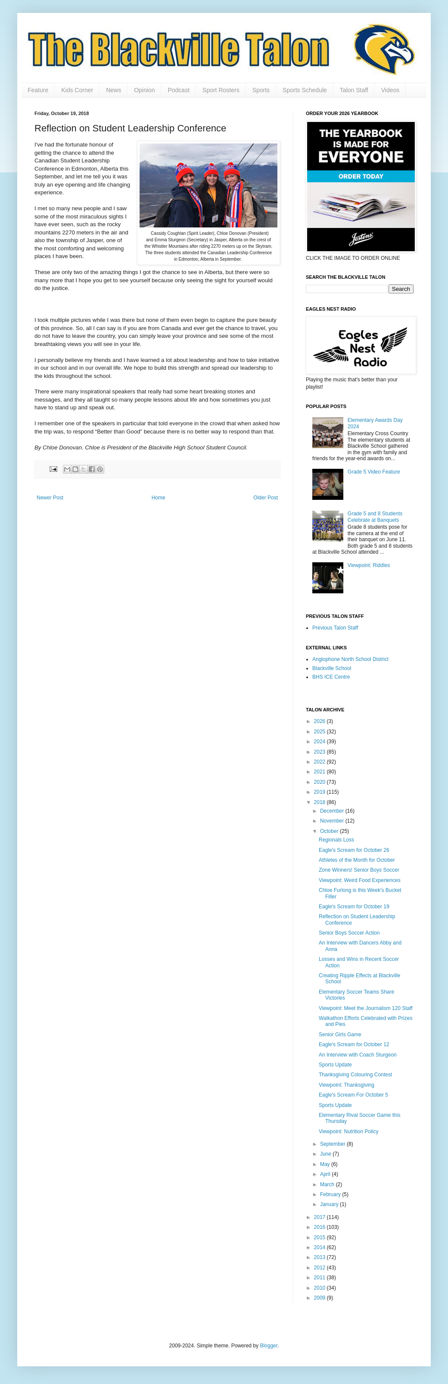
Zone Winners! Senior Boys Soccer (359, 870)
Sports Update (335, 1065)
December (332, 811)
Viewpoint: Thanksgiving (346, 1085)
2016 (320, 1227)
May (325, 1164)
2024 (320, 742)
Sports (261, 90)
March (328, 1184)
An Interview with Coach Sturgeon (358, 1055)
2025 (320, 732)
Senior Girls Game (340, 1035)
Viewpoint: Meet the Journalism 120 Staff (366, 1008)
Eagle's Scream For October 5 (353, 1095)
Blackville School (331, 668)
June (326, 1154)
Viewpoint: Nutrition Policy (349, 1131)
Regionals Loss (336, 840)
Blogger (268, 1346)
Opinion (144, 90)
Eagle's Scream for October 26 (354, 850)
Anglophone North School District (350, 659)
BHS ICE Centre (331, 677)
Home (158, 498)
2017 (320, 1217)
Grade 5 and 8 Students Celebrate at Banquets (375, 517)
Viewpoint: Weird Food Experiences (360, 880)
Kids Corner (77, 90)
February (331, 1194)
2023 (320, 752)
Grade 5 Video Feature (374, 472)
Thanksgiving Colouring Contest (355, 1075)
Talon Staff (354, 90)
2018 (320, 802)
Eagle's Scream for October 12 (354, 1044)
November (332, 821)
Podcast (179, 90)
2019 (320, 792)
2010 (320, 1288)
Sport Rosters (221, 90)
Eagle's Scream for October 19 (354, 907)
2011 (320, 1278)
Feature (38, 90)
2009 (320, 1298)
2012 (320, 1268)
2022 (320, 762)
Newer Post (50, 498)
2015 (320, 1237)
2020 (320, 782)
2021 (320, 772)
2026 (320, 721)
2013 (320, 1257)
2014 (320, 1247)
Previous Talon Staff (335, 628)
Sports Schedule (305, 90)
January (330, 1204)
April (326, 1174)
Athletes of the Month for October (357, 860)
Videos (390, 90)
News (113, 90)
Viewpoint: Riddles (369, 565)
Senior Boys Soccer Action (349, 933)
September (333, 1144)
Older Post (265, 498)
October (330, 831)
